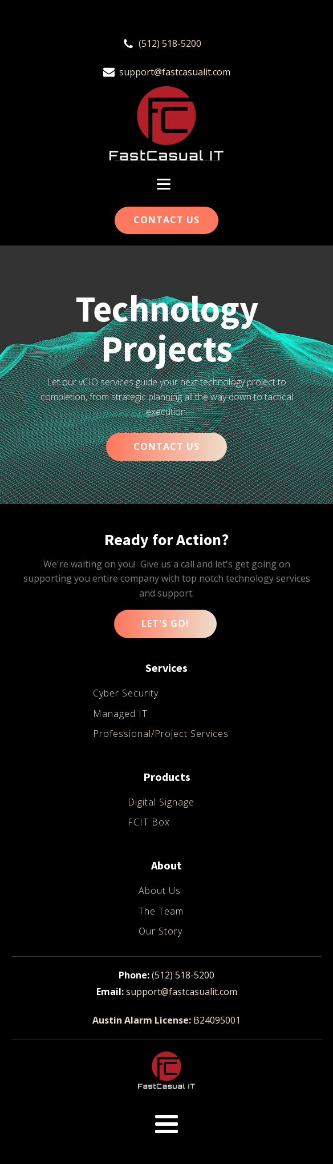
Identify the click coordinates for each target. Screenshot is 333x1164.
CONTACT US (166, 446)
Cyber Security (126, 693)
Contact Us (166, 220)
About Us (160, 890)
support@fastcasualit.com (174, 72)
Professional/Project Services (161, 733)
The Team (161, 911)
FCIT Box (149, 822)
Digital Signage (161, 802)
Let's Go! (165, 623)
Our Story (160, 931)
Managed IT (120, 713)
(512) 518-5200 (170, 43)
